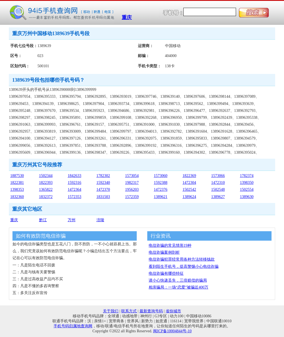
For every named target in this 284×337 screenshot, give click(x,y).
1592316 (74, 183)
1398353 (17, 189)
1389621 (161, 197)
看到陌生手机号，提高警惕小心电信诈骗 (184, 266)
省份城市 (173, 311)
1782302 (103, 176)
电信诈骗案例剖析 (164, 252)
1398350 (246, 183)
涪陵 (100, 220)
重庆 (127, 17)
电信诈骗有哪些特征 (166, 273)
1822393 (46, 183)
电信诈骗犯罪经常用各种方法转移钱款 (182, 259)
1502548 (218, 189)
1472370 (103, 189)
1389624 (189, 197)
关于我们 (110, 311)
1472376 (161, 189)
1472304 (189, 183)
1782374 (246, 176)
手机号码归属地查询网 (73, 326)
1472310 (218, 183)
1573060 (161, 176)
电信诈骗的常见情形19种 (170, 245)
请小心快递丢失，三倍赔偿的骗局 (178, 280)
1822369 (189, 176)
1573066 (218, 176)
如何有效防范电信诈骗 (41, 236)
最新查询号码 (151, 311)
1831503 (103, 197)
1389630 (246, 197)
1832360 (17, 197)
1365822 (46, 189)
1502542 (189, 189)
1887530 (17, 176)
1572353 (74, 197)
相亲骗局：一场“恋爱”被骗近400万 (178, 287)
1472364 (74, 189)
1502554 (246, 189)
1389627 (218, 197)
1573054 (132, 176)
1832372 (46, 197)
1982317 (132, 183)
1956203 (132, 189)
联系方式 (129, 311)
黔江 (43, 220)
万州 (71, 220)
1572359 (132, 197)
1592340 (103, 183)
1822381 (17, 183)
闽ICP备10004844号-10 (172, 331)
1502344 (46, 176)
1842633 (74, 176)
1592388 (161, 183)
